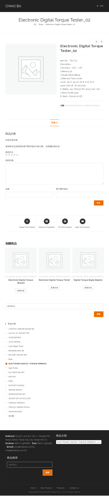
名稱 (8, 189)
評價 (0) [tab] (54, 123)
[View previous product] (97, 42)
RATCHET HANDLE (16, 385)
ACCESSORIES (15, 337)
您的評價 (10, 160)
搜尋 (98, 314)
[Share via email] (82, 223)
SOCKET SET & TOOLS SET (20, 398)
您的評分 (10, 152)
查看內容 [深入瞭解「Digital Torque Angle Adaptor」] (88, 288)
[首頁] (35, 24)
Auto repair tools (16, 346)
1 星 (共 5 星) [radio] (6, 155)
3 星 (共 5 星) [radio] (12, 155)
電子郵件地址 (62, 189)
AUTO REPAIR (14, 342)
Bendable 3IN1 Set (16, 351)
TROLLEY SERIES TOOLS (19, 407)
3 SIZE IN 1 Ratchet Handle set (21, 329)
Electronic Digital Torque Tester (54, 280)
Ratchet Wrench (15, 390)
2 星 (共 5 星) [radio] (9, 155)
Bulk (10, 359)
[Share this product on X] (27, 223)
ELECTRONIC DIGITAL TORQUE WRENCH (82, 106)
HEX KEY (12, 377)
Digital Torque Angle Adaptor (88, 280)
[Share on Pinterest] (65, 223)
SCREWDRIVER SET (17, 394)
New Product (46, 488)
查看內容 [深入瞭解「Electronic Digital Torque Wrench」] (21, 291)
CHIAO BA (13, 6)
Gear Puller (13, 368)
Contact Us (74, 488)
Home (33, 488)
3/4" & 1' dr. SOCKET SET (19, 333)
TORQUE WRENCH (17, 403)
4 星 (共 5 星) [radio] (14, 155)
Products (60, 488)
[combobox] (78, 442)
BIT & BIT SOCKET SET (18, 355)
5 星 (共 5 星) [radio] (17, 155)
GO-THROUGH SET (16, 372)
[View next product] (102, 42)
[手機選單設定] (100, 6)
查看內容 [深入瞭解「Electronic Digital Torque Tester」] (54, 288)
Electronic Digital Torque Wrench (21, 281)
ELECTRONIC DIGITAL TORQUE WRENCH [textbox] (77, 442)
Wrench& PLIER (15, 412)
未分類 (11, 416)
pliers (11, 381)
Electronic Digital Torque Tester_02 (60, 24)
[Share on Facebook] (47, 223)
